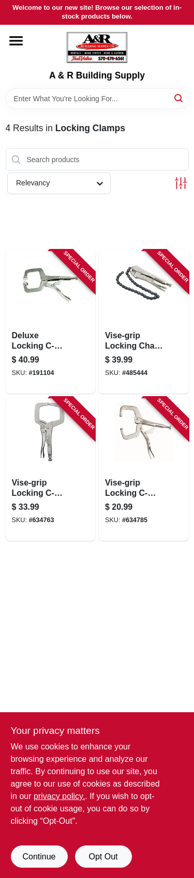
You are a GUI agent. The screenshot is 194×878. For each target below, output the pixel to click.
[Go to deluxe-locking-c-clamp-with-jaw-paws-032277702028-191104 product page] (51, 322)
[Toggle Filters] (181, 183)
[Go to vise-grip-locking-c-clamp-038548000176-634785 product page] (144, 469)
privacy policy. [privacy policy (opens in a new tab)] (59, 796)
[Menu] (16, 41)
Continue (38, 856)
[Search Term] (97, 98)
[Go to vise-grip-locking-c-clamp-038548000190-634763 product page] (51, 469)
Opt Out (102, 856)
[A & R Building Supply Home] (97, 47)
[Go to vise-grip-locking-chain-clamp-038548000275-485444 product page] (144, 322)
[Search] (179, 97)
